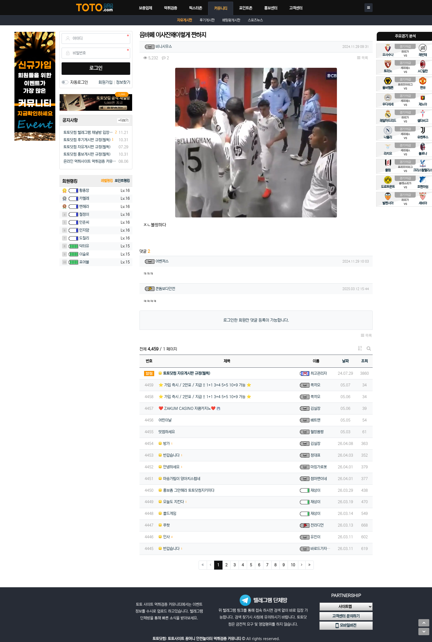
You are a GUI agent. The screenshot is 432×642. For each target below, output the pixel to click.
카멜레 (84, 198)
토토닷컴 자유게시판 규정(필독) (86, 147)
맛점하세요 (167, 432)
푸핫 (164, 525)
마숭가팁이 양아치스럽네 (179, 479)
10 (293, 565)
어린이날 (165, 420)
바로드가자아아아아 (325, 548)
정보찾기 (123, 82)
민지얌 (84, 230)
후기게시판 (207, 20)
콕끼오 (315, 385)
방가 (164, 443)
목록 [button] (362, 58)
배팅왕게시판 (231, 20)
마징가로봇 (319, 467)
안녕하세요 (169, 467)
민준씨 (84, 222)
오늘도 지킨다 (171, 502)
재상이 (315, 490)
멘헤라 (84, 206)
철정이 (84, 214)
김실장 (315, 408)
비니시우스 (164, 46)
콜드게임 (167, 513)
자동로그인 (79, 82)
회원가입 (106, 82)
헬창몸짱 (317, 432)
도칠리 (84, 238)
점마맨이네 (319, 479)
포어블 (84, 262)
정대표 (315, 455)
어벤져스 (162, 261)
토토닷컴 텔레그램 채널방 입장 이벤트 (88, 132)
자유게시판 (184, 20)
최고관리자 (319, 373)
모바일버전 (346, 625)
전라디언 (317, 525)
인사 (164, 537)
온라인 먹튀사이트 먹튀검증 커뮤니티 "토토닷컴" (90, 161)
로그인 (95, 68)
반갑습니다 (169, 455)
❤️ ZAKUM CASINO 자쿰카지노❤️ (187, 408)
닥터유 (84, 246)
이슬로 (84, 254)
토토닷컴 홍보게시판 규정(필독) (86, 154)
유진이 (315, 537)
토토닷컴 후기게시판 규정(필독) (86, 140)
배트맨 (315, 420)
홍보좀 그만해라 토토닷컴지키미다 (186, 490)
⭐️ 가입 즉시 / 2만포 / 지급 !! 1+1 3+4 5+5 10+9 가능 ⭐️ (205, 385)
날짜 (345, 361)
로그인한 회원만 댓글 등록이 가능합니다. (256, 320)
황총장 (84, 190)
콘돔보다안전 (165, 289)
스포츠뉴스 (255, 20)
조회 (364, 361)
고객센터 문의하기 (346, 616)
